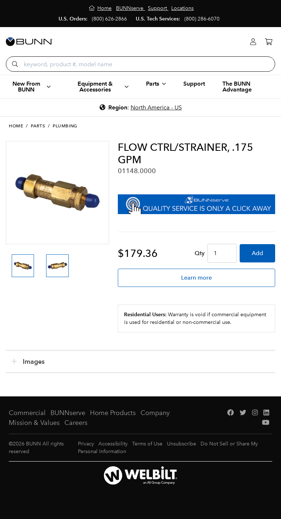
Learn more (196, 277)
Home (16, 125)
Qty (200, 253)
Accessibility (113, 444)
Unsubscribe (181, 444)
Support (194, 83)
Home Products (113, 413)
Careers (75, 423)
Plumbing (65, 125)
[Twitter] (243, 413)
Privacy (86, 444)
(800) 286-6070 (202, 19)
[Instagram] (255, 413)
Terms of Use (147, 444)
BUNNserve (67, 413)
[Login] (253, 42)
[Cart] (268, 42)
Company (155, 413)
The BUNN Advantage (237, 86)
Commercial (27, 413)
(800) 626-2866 (109, 19)
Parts (38, 125)
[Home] (100, 8)
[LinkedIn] (266, 413)
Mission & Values (34, 423)
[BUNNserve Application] (196, 204)
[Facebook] (230, 413)
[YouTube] (265, 423)
